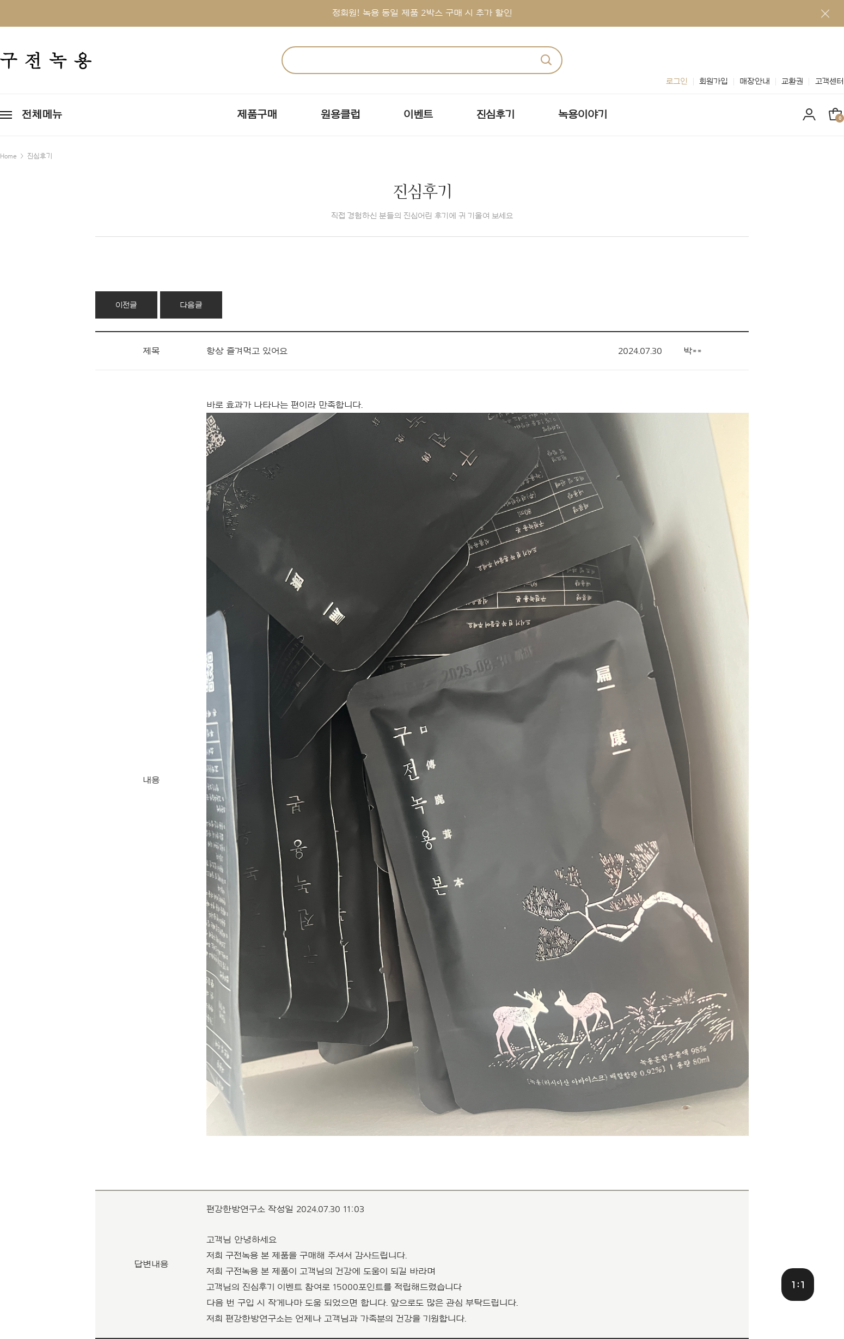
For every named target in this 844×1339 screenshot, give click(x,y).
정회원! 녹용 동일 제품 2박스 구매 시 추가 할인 (422, 12)
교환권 (792, 81)
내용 (151, 780)
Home (8, 156)
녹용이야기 (582, 114)
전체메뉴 (42, 114)
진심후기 (495, 114)
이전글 (126, 305)
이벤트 (418, 114)
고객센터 (829, 81)
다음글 (191, 305)
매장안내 (754, 81)
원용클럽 (340, 114)
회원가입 (713, 81)
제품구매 (257, 114)
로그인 (677, 81)
